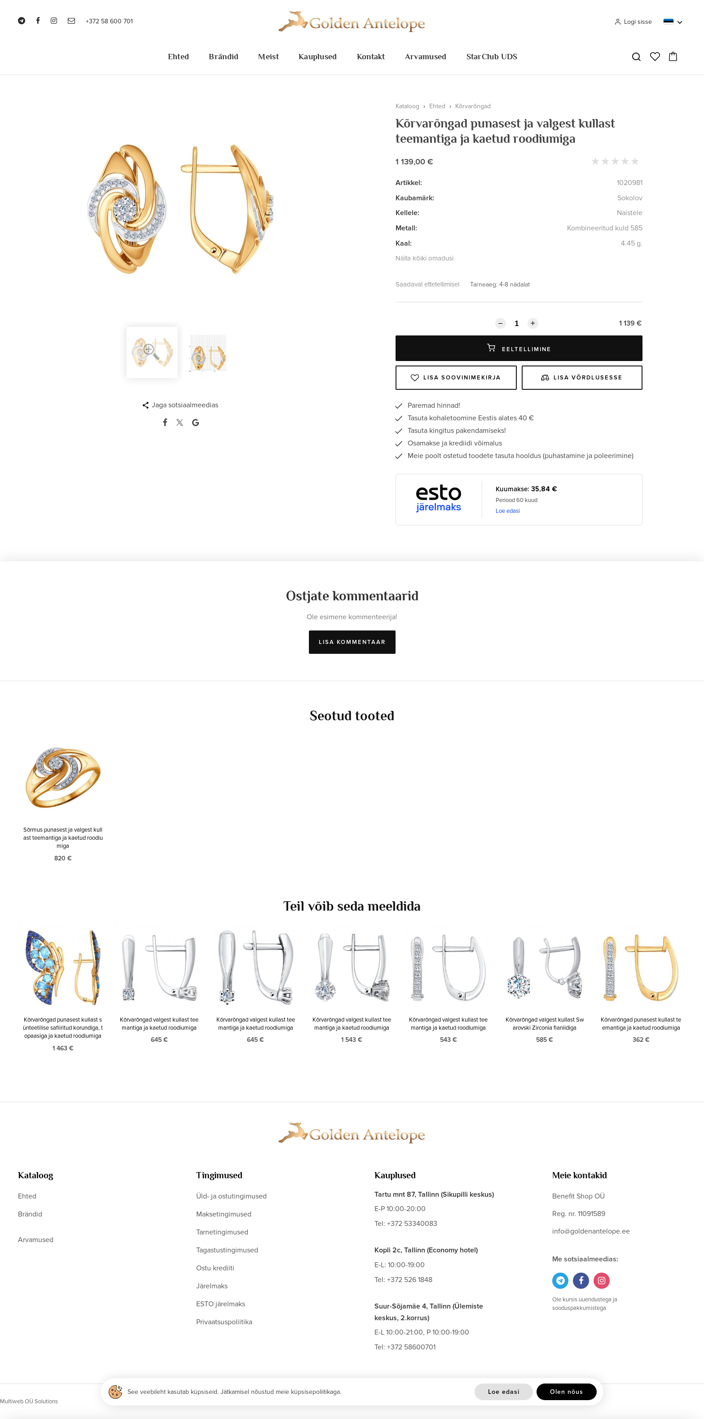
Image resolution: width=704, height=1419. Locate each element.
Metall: (406, 228)
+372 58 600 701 (109, 21)
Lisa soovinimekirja (456, 378)
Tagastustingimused (227, 1250)
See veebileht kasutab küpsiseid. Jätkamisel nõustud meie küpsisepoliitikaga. (234, 1392)
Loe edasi (508, 511)
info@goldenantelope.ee (591, 1231)
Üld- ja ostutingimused (231, 1196)
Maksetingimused (223, 1214)
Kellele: (407, 212)
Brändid (223, 56)
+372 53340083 (412, 1223)
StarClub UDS (492, 56)
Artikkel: (409, 182)
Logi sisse (633, 22)
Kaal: (404, 243)
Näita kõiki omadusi (424, 258)
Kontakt (371, 56)
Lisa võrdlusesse (582, 378)
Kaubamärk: (415, 198)
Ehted (178, 56)
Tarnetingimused (222, 1232)
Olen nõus (566, 1392)
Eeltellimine (519, 348)
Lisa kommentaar (352, 642)
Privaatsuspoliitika (224, 1322)
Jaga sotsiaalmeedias (185, 405)
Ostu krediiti (215, 1268)
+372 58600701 (411, 1347)
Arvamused (426, 56)
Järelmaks (212, 1286)
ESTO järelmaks (220, 1304)
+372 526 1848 (409, 1279)
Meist (268, 56)
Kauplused (318, 56)
